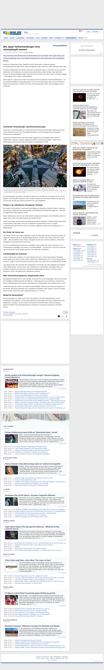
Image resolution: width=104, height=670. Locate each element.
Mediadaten (57, 657)
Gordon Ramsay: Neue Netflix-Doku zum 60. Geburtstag (85, 213)
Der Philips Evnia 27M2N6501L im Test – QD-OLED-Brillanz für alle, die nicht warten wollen (41, 543)
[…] (54, 386)
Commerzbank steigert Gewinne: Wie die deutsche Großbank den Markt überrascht (39, 404)
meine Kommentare (88, 266)
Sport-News (8, 587)
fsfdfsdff (17, 546)
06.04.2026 (77, 246)
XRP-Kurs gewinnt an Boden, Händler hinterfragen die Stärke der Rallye (86, 90)
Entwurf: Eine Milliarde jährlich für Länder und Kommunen (31, 395)
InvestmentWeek (28, 52)
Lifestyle (44, 38)
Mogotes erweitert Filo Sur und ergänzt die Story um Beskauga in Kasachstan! (37, 642)
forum (100, 53)
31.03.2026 (77, 258)
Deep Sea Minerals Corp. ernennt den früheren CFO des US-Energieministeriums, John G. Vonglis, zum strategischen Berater (51, 645)
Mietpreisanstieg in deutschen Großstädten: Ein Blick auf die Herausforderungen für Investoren (85, 124)
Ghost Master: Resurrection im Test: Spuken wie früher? (31, 548)
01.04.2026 (77, 257)
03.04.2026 (77, 253)
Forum (12, 38)
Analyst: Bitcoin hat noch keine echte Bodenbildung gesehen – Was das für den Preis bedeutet (42, 400)
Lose (37, 38)
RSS (66, 658)
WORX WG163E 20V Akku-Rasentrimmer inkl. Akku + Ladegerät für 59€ (35, 513)
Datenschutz (45, 657)
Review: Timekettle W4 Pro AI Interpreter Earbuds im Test (83, 181)
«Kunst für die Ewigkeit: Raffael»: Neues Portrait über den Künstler (34, 579)
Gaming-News (9, 521)
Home (38, 658)
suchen (94, 235)
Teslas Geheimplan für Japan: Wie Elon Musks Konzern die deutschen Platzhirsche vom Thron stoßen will (45, 408)
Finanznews (8, 369)
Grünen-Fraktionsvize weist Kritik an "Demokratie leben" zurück (31, 432)
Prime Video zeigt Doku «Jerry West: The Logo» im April (28, 560)
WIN (51, 38)
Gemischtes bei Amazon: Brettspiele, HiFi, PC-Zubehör (30, 515)
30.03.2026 (77, 260)
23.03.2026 (90, 256)
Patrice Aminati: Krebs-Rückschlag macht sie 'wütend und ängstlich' (33, 464)
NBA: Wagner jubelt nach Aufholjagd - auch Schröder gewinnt (32, 614)
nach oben (97, 661)
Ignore (95, 266)
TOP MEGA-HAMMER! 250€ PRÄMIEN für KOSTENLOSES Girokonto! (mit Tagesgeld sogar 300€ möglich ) (46, 509)
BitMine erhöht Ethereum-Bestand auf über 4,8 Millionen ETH (32, 393)
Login (88, 31)
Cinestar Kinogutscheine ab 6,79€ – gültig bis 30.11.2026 (31, 576)
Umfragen (59, 38)
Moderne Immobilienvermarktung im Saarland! (28, 640)
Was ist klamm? (71, 38)
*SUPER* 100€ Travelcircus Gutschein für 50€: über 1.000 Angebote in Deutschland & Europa (42, 481)
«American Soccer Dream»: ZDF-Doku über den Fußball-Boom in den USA (86, 164)
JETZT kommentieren (86, 50)
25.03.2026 (90, 253)
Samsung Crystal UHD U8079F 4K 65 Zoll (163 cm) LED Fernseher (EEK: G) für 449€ (39, 578)
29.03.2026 (90, 246)
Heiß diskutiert (91, 262)
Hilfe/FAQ (58, 658)
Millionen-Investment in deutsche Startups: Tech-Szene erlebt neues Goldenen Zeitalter (40, 402)
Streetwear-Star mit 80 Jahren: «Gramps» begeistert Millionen (30, 495)
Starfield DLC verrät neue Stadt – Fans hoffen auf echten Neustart (34, 545)
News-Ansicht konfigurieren (95, 264)
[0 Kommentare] (7, 315)
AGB (51, 657)
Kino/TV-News (9, 554)
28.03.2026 (90, 248)
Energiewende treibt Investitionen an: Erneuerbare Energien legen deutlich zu (86, 197)
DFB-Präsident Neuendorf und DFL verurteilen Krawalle (31, 610)
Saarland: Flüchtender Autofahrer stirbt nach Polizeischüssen (32, 450)
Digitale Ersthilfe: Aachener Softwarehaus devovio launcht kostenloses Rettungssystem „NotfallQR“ (43, 647)
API (63, 658)
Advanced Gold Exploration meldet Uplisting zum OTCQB (31, 644)
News (6, 38)
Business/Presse (10, 620)
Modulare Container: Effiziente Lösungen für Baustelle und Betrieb (32, 626)
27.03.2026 (90, 249)
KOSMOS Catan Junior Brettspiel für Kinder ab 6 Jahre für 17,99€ (33, 478)
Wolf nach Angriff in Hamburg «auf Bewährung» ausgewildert (32, 454)
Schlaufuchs (20, 38)
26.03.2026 (90, 251)
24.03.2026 (90, 254)
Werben (81, 38)
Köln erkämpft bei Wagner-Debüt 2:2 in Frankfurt (29, 616)
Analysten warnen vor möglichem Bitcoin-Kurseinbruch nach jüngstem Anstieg (37, 399)
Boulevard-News (10, 458)
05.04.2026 (77, 250)
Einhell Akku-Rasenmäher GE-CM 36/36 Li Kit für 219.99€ (31, 483)
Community (30, 38)
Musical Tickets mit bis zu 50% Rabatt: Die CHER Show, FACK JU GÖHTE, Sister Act (39, 581)
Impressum (65, 657)
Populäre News (91, 260)
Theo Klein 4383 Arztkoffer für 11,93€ (25, 480)
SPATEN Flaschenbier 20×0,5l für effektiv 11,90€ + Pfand (31, 517)
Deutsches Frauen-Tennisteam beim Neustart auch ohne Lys (32, 609)
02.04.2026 (77, 255)
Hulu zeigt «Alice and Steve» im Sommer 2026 (28, 583)
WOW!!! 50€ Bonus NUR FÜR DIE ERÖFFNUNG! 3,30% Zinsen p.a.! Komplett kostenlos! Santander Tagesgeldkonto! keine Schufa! (52, 511)
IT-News (6, 489)
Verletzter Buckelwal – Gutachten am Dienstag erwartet (30, 446)
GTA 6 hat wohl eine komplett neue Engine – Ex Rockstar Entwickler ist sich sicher (38, 550)
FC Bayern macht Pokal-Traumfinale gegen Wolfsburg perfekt (30, 593)
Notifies (100, 266)
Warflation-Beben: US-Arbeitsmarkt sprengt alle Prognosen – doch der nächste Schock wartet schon (43, 397)
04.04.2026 (77, 252)
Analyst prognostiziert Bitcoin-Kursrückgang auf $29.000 (31, 391)
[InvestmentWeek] (8, 314)
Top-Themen (8, 426)
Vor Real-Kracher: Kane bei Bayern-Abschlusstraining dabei (32, 612)
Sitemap (38, 657)
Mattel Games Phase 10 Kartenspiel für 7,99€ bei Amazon (31, 485)
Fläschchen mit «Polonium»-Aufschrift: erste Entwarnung (31, 452)
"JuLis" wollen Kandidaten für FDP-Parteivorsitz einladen (31, 448)
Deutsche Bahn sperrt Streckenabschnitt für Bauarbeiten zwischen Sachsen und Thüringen (85, 107)
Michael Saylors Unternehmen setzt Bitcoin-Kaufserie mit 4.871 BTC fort (35, 406)
